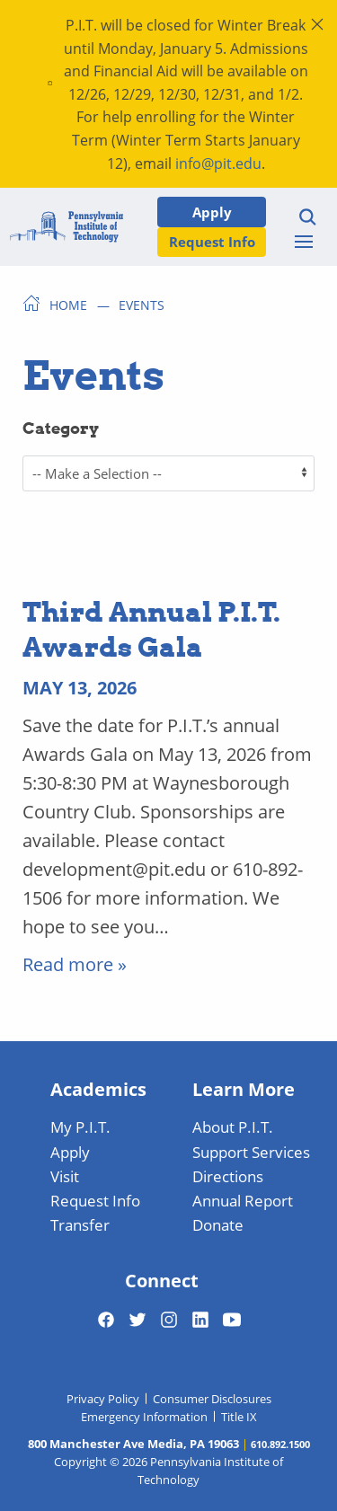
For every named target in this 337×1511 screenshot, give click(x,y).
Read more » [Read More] (74, 963)
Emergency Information (144, 1417)
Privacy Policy (103, 1399)
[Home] (66, 227)
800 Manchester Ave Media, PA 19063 (133, 1444)
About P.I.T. (232, 1126)
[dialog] (283, 1457)
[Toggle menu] (303, 241)
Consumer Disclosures (212, 1399)
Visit (64, 1176)
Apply (212, 211)
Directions (227, 1176)
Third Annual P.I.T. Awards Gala (151, 629)
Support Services (251, 1151)
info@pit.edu (218, 163)
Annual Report (242, 1200)
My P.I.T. (80, 1126)
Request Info (212, 241)
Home (68, 305)
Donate (218, 1224)
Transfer (80, 1224)
